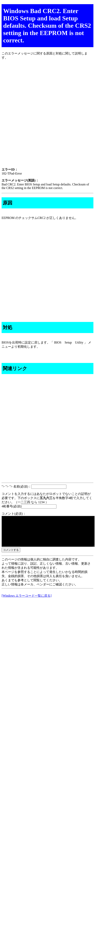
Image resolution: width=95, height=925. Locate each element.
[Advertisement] (47, 117)
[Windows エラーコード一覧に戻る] (26, 601)
